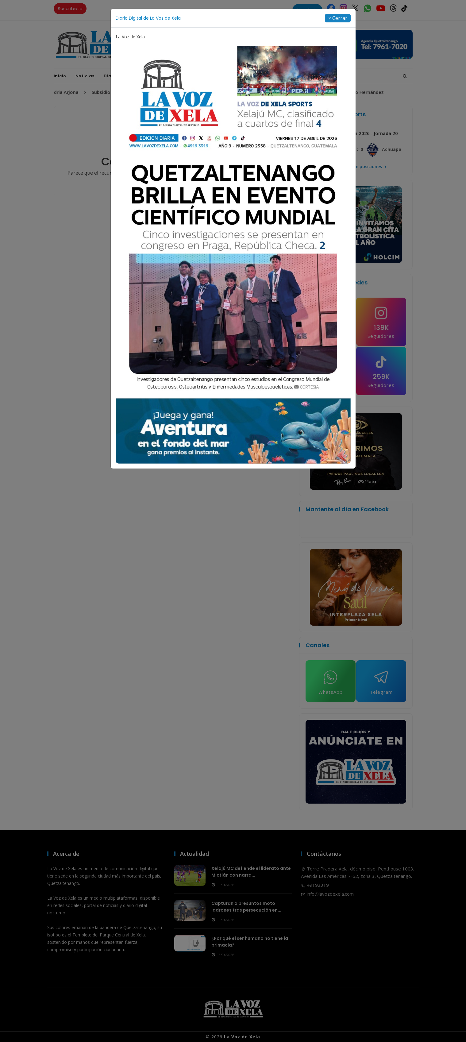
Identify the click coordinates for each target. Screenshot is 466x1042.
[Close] (338, 18)
